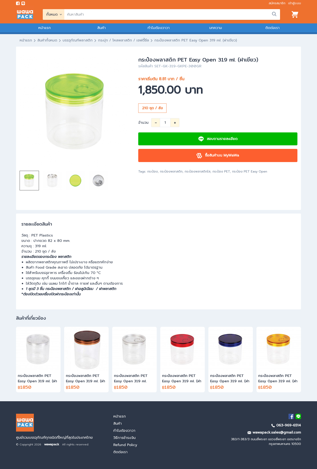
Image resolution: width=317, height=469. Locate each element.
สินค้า (101, 28)
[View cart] (295, 14)
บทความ (215, 28)
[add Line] (298, 416)
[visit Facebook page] (18, 3)
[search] (172, 14)
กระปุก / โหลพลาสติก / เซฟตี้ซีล (123, 40)
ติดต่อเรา (272, 28)
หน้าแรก (44, 28)
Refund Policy (125, 445)
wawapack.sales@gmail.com (274, 432)
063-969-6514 (286, 425)
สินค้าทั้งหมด (47, 40)
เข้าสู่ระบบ (294, 3)
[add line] (23, 3)
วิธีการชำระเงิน (124, 437)
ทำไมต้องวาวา (159, 28)
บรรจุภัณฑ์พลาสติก (78, 40)
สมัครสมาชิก (277, 3)
